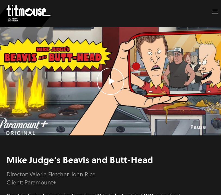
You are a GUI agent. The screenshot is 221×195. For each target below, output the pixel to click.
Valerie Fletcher (49, 174)
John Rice (83, 174)
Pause (198, 127)
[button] (215, 12)
